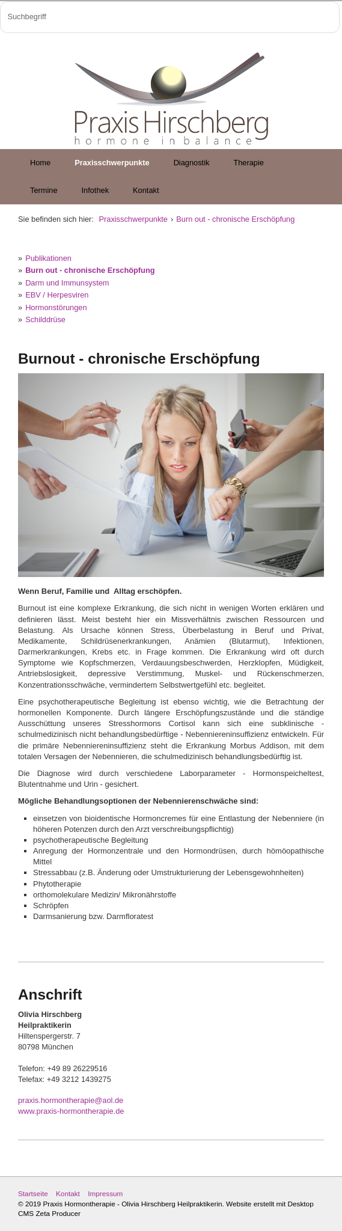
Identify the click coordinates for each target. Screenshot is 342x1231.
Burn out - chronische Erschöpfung (235, 219)
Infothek (95, 190)
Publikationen (48, 258)
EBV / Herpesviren (56, 294)
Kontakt (146, 190)
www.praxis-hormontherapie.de (71, 1111)
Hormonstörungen (56, 307)
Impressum (105, 1193)
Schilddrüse (45, 319)
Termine (44, 190)
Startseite (33, 1193)
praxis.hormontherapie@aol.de (70, 1100)
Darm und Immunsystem (67, 282)
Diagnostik (192, 162)
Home (40, 162)
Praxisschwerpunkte (112, 162)
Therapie (248, 162)
